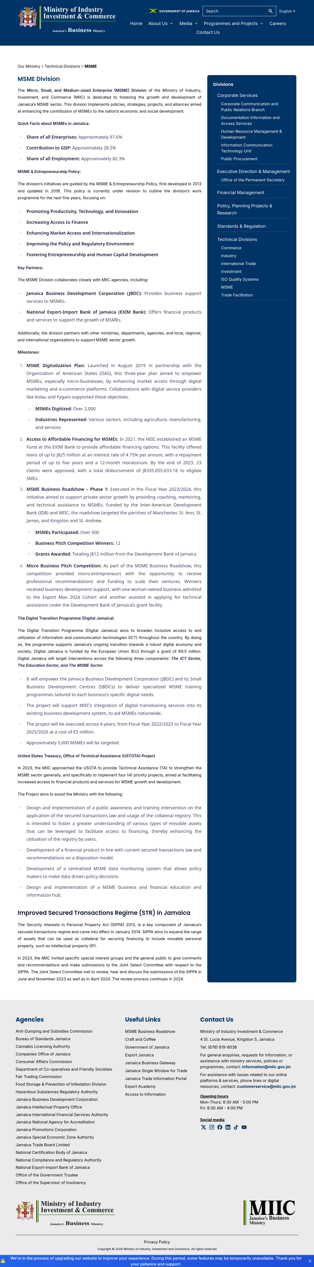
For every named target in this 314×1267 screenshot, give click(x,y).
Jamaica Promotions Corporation (46, 1129)
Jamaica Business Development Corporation (57, 1099)
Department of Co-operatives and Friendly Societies (64, 1069)
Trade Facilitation (237, 295)
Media (188, 23)
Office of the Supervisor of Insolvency (51, 1182)
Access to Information (145, 1094)
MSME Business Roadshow (150, 1031)
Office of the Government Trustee (47, 1175)
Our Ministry (29, 66)
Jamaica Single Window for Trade (156, 1070)
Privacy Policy (157, 1242)
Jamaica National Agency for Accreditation (55, 1122)
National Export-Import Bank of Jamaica (53, 1167)
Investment (231, 271)
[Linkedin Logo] (228, 1127)
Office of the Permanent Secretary (253, 179)
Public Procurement (239, 158)
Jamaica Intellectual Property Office (49, 1107)
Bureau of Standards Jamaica (43, 1038)
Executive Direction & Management (253, 171)
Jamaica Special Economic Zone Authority (55, 1137)
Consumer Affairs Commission (44, 1061)
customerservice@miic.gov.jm (266, 1086)
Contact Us (208, 32)
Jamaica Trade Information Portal (156, 1078)
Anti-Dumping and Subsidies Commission (54, 1031)
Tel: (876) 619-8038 (218, 1047)
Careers (278, 23)
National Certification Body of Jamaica (51, 1152)
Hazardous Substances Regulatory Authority (57, 1091)
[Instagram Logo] (211, 1127)
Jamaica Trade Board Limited (43, 1144)
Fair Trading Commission (39, 1076)
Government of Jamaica (147, 1047)
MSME (91, 66)
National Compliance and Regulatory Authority (58, 1160)
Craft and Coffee (140, 1039)
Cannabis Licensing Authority (43, 1046)
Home (136, 23)
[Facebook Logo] (219, 1127)
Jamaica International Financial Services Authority (62, 1114)
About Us (161, 23)
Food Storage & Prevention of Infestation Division (61, 1084)
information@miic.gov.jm (266, 1066)
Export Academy (140, 1086)
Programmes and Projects (234, 23)
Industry (228, 255)
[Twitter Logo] (203, 1127)
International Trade (238, 263)
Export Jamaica (139, 1055)
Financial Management (240, 192)
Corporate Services (237, 95)
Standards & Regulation (241, 226)
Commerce (231, 247)
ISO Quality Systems (240, 279)
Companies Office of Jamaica (43, 1054)
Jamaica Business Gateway (150, 1062)
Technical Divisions (62, 66)
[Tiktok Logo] (236, 1127)
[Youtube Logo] (244, 1127)
